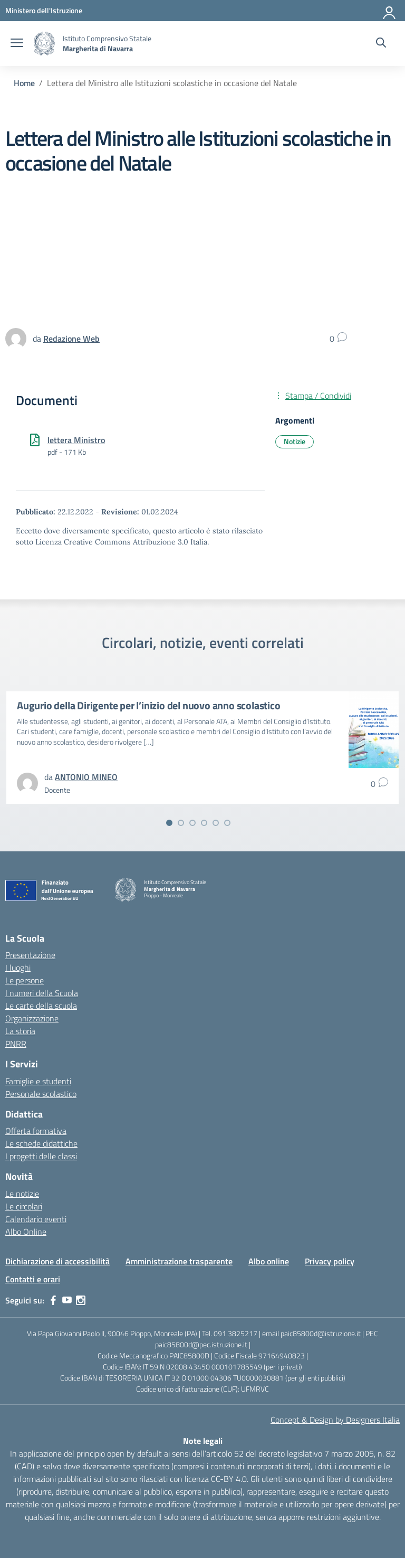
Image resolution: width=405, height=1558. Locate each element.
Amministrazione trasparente (179, 1261)
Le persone (24, 980)
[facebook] (53, 1300)
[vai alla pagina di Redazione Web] (71, 338)
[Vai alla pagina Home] (24, 83)
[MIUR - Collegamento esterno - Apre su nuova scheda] (43, 10)
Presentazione (30, 955)
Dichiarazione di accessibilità (57, 1261)
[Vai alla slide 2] (181, 823)
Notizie (294, 441)
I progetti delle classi (41, 1156)
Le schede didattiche (41, 1143)
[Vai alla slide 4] (204, 823)
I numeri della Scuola (41, 993)
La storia (20, 1031)
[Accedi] (390, 11)
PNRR (15, 1043)
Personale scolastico (40, 1093)
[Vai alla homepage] (44, 43)
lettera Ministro (76, 440)
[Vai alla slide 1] (169, 823)
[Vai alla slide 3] (192, 823)
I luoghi (18, 967)
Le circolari (23, 1206)
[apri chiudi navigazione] (17, 43)
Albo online (268, 1261)
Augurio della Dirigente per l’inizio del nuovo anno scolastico (149, 705)
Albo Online (25, 1231)
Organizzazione (32, 1018)
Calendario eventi (35, 1219)
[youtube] (67, 1300)
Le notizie (22, 1193)
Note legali (203, 1440)
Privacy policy (329, 1261)
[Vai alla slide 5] (216, 823)
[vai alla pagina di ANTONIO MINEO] (86, 777)
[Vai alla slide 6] (227, 823)
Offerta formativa (35, 1130)
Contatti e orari (32, 1279)
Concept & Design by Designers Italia (335, 1419)
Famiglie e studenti (38, 1081)
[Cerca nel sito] (381, 44)
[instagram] (80, 1300)
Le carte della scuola (41, 1005)
